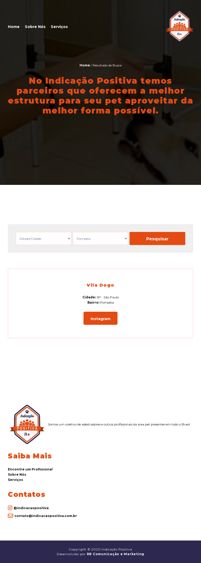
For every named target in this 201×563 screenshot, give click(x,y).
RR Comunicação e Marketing (115, 554)
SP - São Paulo (108, 297)
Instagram (100, 318)
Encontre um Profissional (30, 469)
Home (14, 26)
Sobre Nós (35, 26)
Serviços (59, 26)
